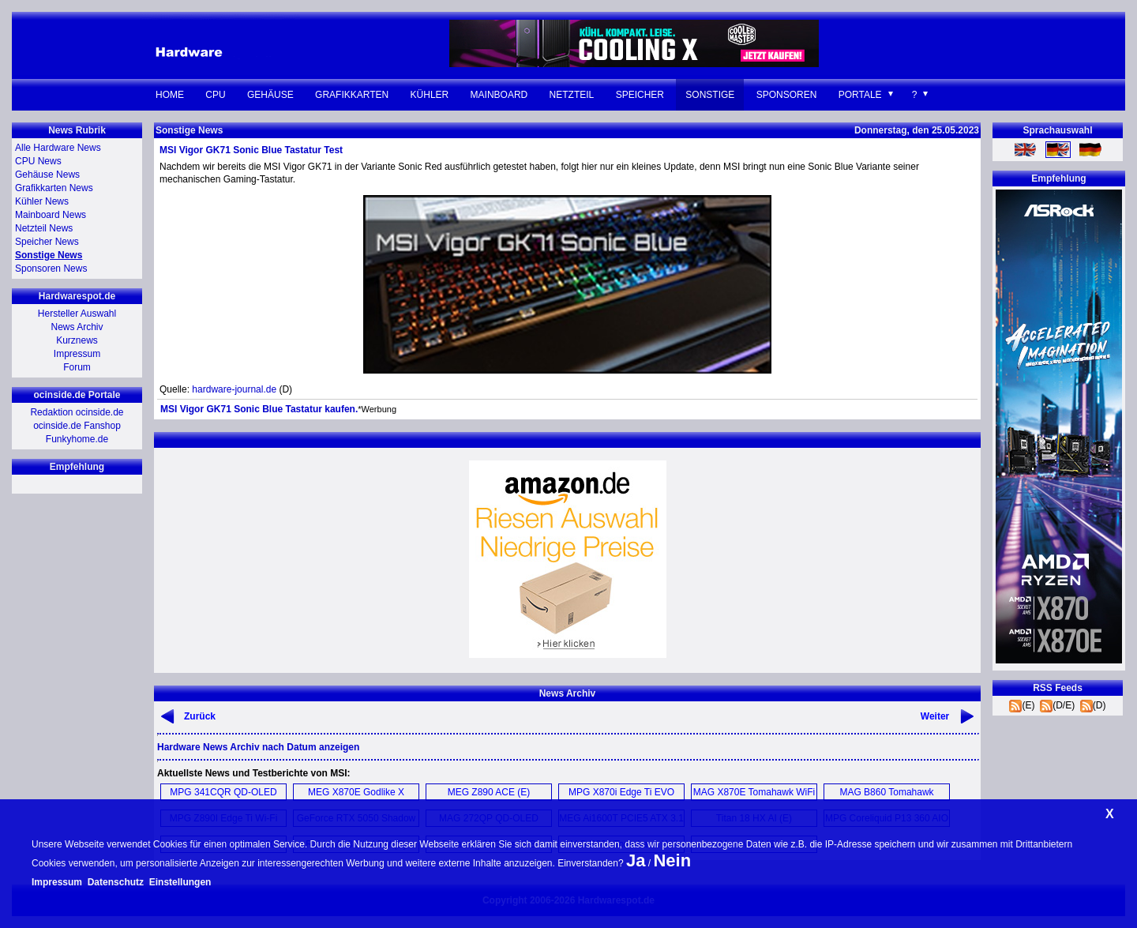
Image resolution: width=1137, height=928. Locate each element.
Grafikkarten (351, 94)
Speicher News (47, 241)
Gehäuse (270, 94)
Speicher (640, 94)
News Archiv (77, 327)
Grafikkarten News (54, 187)
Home (170, 94)
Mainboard (499, 94)
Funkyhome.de (77, 439)
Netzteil (572, 94)
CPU (215, 94)
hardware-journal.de (234, 389)
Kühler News (42, 201)
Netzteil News (44, 228)
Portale (860, 94)
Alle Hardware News (58, 147)
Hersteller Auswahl (77, 313)
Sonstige (709, 94)
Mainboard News (50, 214)
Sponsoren (786, 94)
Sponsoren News (51, 268)
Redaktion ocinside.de (76, 412)
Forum (77, 367)
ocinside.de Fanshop (77, 425)
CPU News (38, 161)
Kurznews (77, 340)
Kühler (430, 94)
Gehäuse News (47, 174)
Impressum (77, 353)
